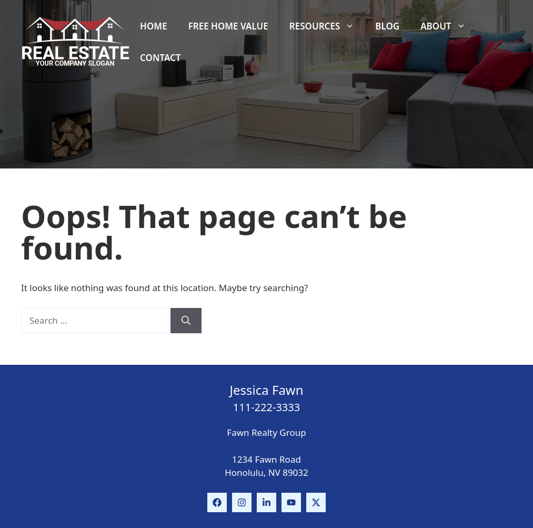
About (448, 26)
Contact (160, 58)
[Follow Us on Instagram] (242, 502)
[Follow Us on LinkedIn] (266, 502)
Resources (327, 26)
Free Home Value (228, 26)
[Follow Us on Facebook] (217, 502)
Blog (387, 26)
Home (153, 26)
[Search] (186, 320)
